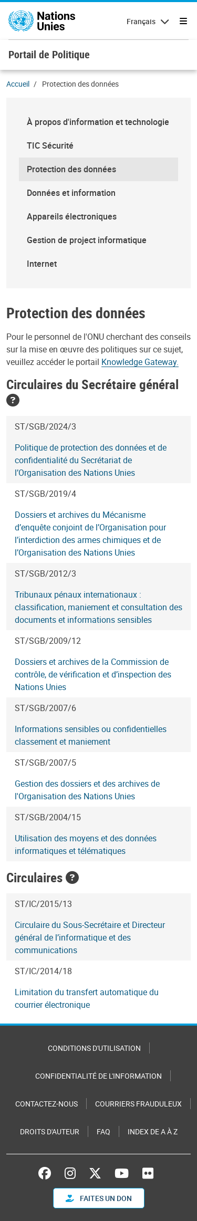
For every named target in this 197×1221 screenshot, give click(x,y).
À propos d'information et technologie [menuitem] (98, 122)
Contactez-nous (46, 1104)
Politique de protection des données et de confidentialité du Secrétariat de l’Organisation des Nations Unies (91, 460)
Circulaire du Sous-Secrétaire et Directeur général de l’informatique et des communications (90, 937)
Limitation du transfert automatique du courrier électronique (87, 998)
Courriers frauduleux (138, 1104)
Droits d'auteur (49, 1131)
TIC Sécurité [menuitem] (50, 145)
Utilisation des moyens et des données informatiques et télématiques (86, 844)
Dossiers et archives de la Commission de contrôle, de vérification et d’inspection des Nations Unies (93, 674)
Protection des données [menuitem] (71, 169)
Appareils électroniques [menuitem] (72, 216)
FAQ (103, 1131)
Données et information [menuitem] (71, 193)
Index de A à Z (153, 1131)
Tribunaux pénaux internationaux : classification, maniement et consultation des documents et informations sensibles (98, 607)
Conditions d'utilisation (94, 1048)
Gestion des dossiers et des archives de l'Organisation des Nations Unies (87, 790)
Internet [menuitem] (42, 263)
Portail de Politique (49, 54)
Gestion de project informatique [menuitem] (87, 240)
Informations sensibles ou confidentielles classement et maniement (91, 735)
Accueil (17, 84)
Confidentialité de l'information (98, 1076)
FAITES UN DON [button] (99, 1198)
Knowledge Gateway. (140, 362)
